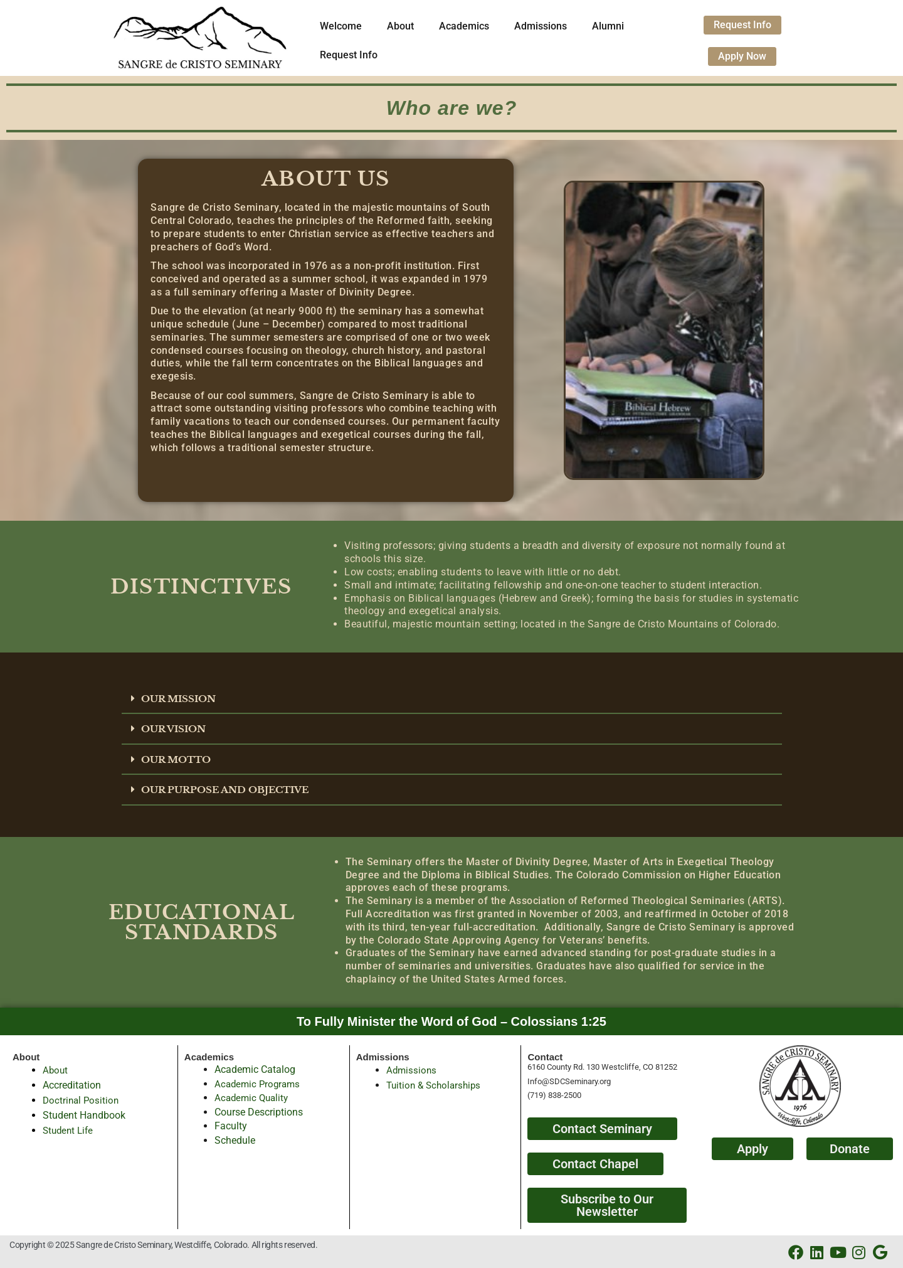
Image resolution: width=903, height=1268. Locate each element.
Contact (544, 1055)
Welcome (341, 26)
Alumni (608, 26)
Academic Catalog (254, 1069)
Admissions (540, 26)
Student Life (70, 1129)
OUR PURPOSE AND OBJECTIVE (231, 788)
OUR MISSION (181, 698)
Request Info (349, 55)
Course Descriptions (258, 1111)
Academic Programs (259, 1083)
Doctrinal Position (82, 1099)
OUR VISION (176, 728)
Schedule (234, 1139)
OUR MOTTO (178, 758)
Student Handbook (84, 1114)
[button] (452, 699)
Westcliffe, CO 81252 (639, 1066)
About (400, 26)
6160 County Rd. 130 (564, 1066)
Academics (464, 26)
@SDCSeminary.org (576, 1080)
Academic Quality (253, 1097)
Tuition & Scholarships (436, 1084)
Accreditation (72, 1084)
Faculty (230, 1125)
